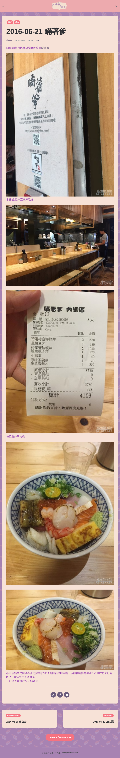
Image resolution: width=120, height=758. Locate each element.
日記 (10, 23)
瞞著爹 (45, 48)
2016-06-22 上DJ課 (103, 722)
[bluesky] (66, 695)
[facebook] (60, 695)
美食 (17, 23)
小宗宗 (9, 41)
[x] (53, 695)
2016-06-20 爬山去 (16, 722)
